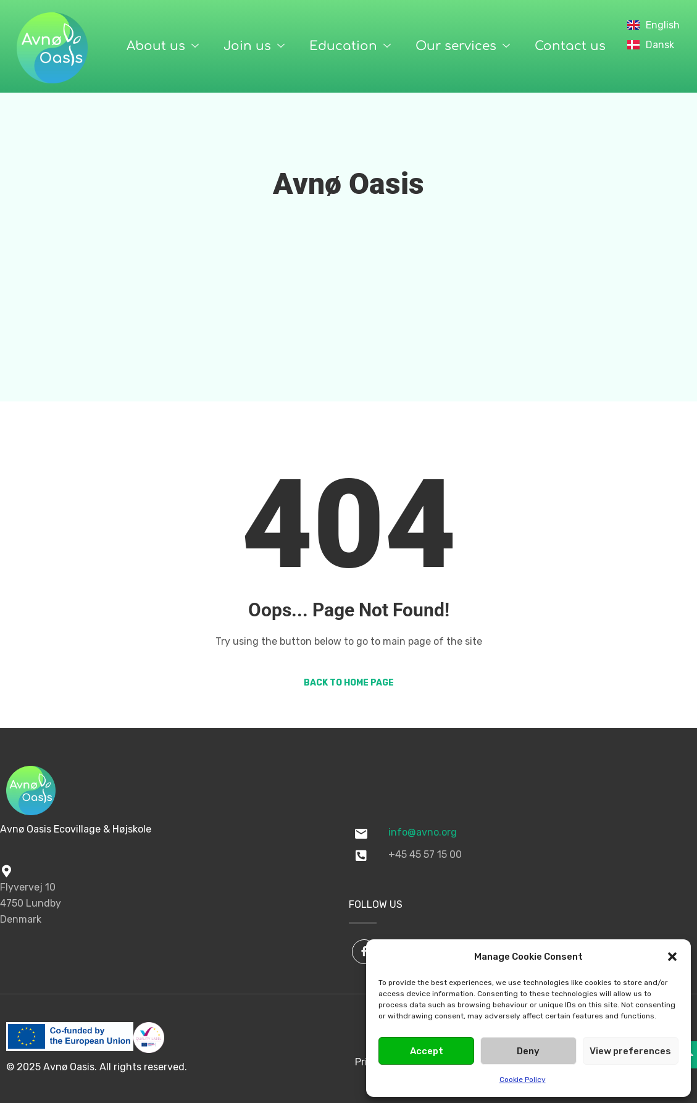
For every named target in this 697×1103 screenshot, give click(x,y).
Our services (462, 46)
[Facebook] (364, 951)
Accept (426, 1051)
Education (350, 46)
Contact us (570, 46)
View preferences (630, 1051)
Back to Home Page (349, 682)
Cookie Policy (522, 1079)
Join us (254, 46)
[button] (672, 956)
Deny (528, 1051)
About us (163, 46)
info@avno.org (422, 832)
